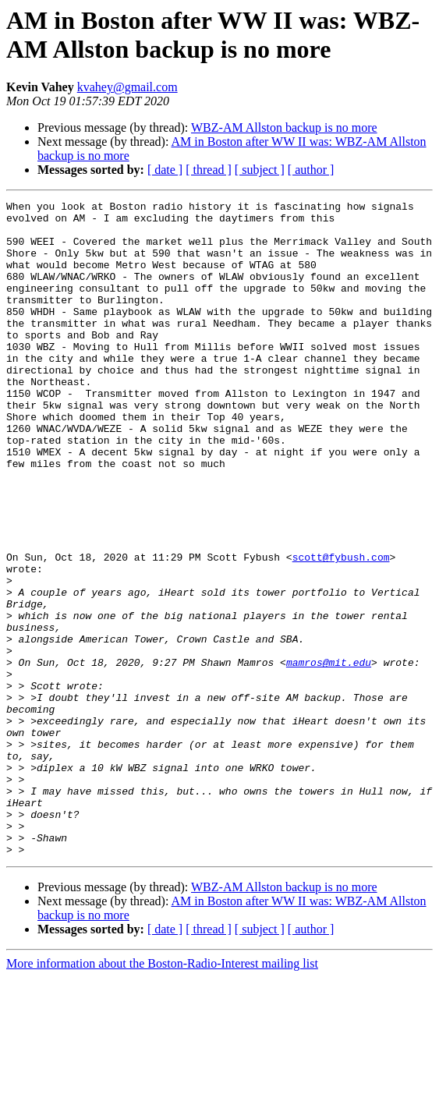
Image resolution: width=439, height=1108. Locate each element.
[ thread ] (209, 169)
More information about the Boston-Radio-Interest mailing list (162, 1094)
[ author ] (311, 169)
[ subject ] (260, 169)
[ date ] (164, 169)
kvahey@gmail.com (127, 87)
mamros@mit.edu (328, 756)
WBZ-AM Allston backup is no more (284, 127)
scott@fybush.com (341, 629)
